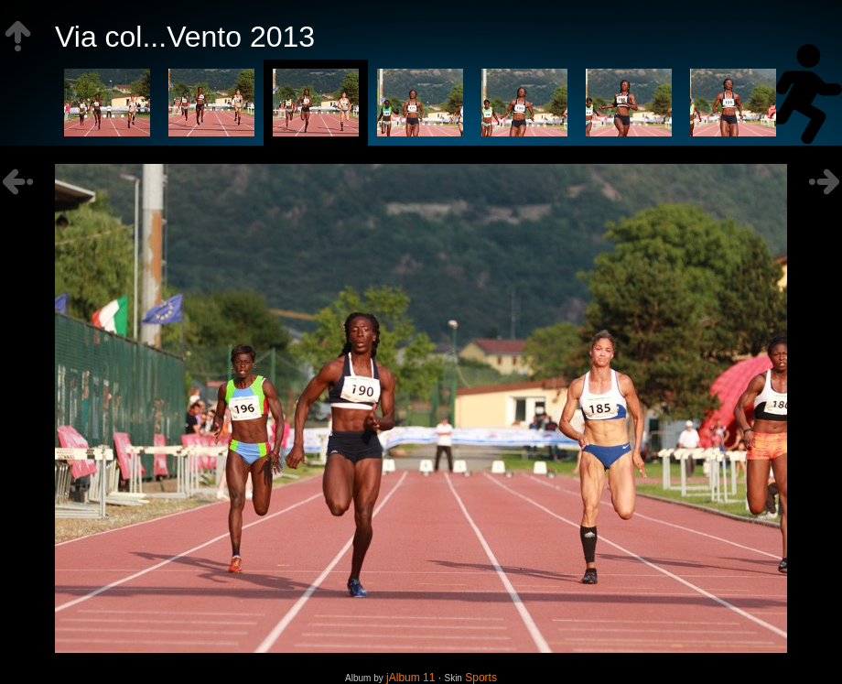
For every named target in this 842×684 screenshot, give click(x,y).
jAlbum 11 (410, 677)
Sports (481, 677)
